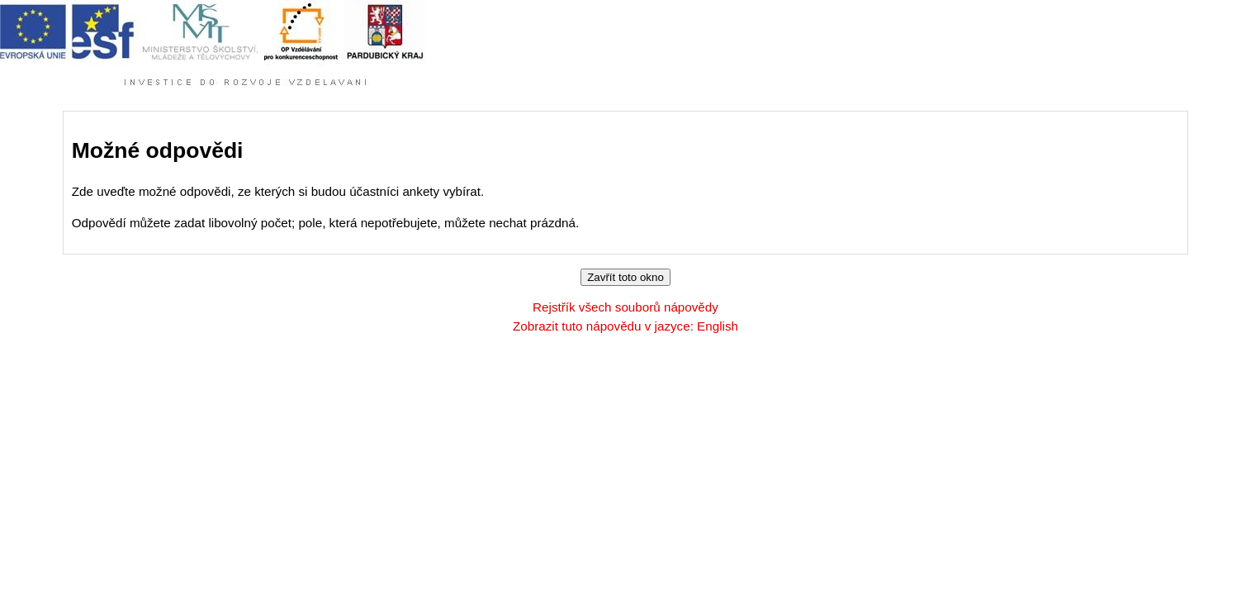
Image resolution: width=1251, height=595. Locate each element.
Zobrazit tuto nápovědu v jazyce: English (625, 326)
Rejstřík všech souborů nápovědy (625, 307)
